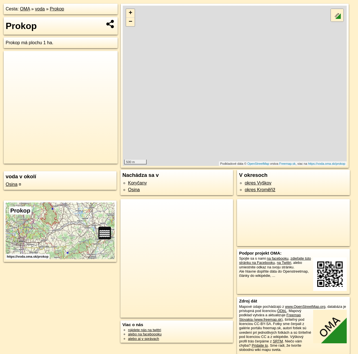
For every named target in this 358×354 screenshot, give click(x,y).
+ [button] (130, 13)
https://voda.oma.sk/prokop (326, 163)
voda (40, 8)
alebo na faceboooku (145, 334)
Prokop (57, 8)
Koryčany (137, 183)
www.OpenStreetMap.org (305, 306)
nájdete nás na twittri (144, 330)
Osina (11, 184)
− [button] (130, 22)
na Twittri (284, 263)
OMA (25, 8)
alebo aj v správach (143, 339)
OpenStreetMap (258, 163)
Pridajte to (260, 345)
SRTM (278, 341)
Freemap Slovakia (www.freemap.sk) (270, 317)
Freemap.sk (287, 163)
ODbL (282, 311)
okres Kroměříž (260, 189)
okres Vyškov (258, 183)
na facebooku (278, 258)
